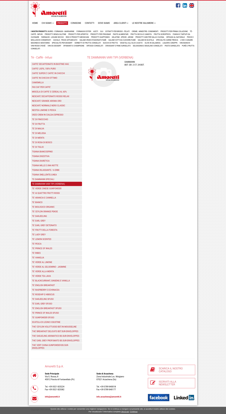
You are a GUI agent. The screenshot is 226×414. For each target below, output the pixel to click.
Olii (101, 31)
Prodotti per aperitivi (78, 34)
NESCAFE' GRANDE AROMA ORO (46, 101)
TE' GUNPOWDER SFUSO (43, 317)
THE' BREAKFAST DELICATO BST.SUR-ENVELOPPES (55, 331)
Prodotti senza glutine (55, 34)
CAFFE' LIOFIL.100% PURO (44, 69)
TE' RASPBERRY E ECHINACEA (45, 290)
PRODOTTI (62, 23)
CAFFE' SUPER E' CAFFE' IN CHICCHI (48, 73)
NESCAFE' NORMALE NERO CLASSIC (48, 105)
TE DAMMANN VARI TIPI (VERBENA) (48, 184)
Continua (133, 412)
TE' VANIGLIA (38, 257)
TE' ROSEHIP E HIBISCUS (43, 294)
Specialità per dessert (62, 43)
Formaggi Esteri (83, 31)
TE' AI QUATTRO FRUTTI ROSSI (46, 193)
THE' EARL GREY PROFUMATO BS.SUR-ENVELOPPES (55, 340)
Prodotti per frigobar (101, 34)
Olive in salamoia (153, 43)
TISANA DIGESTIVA (40, 156)
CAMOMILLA (38, 82)
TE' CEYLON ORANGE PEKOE (45, 211)
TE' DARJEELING (39, 216)
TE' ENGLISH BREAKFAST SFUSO (47, 308)
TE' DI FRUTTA (38, 124)
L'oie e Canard (186, 40)
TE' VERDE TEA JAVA (41, 276)
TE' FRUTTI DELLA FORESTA (44, 230)
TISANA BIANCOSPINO (42, 151)
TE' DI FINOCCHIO (40, 119)
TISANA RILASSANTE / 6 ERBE (46, 170)
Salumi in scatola (146, 40)
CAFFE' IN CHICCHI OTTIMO (44, 78)
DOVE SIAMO (104, 23)
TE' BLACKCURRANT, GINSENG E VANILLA (51, 281)
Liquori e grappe (170, 43)
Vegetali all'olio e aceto (131, 43)
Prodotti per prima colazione (174, 31)
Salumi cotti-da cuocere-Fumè (122, 40)
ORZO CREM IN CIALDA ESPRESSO (47, 115)
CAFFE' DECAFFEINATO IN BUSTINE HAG (50, 64)
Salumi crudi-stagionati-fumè (93, 40)
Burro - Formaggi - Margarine (61, 31)
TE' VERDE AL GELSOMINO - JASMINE (49, 267)
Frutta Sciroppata (162, 34)
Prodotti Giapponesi (100, 37)
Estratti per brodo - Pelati (117, 31)
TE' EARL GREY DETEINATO (44, 225)
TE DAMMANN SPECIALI (43, 179)
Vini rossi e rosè (38, 46)
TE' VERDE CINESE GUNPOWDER (46, 188)
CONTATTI (89, 23)
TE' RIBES (36, 253)
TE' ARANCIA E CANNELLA (44, 198)
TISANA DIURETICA (41, 161)
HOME (35, 23)
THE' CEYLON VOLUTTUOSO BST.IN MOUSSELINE (54, 327)
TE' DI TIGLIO (38, 147)
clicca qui (125, 412)
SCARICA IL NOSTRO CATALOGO (171, 370)
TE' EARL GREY (39, 221)
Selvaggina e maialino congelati (148, 46)
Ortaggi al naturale (175, 37)
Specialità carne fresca (167, 40)
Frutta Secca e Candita (141, 34)
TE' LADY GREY (39, 234)
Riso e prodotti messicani (77, 37)
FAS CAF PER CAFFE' (41, 87)
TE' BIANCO (37, 202)
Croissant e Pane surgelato (118, 46)
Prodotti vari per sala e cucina (149, 37)
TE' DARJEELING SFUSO (43, 299)
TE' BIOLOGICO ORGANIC (43, 207)
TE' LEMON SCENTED (41, 239)
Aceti (95, 31)
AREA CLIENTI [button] (121, 23)
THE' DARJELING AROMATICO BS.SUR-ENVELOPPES (55, 336)
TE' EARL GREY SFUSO (42, 304)
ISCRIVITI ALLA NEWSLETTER (167, 383)
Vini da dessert (54, 46)
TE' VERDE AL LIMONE (42, 262)
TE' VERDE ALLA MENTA (43, 271)
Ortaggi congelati (94, 46)
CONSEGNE (76, 23)
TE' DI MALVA (38, 128)
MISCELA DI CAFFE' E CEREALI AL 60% (49, 92)
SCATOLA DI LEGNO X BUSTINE (46, 322)
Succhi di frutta (110, 43)
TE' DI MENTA (38, 138)
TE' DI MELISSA (39, 133)
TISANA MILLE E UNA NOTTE (45, 165)
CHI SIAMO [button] (48, 23)
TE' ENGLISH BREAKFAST (43, 285)
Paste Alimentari (120, 34)
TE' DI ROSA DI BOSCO (42, 142)
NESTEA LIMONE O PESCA (44, 110)
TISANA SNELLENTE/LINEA (44, 175)
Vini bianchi (185, 43)
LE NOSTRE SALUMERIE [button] (144, 23)
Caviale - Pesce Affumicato (65, 40)
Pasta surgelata (172, 46)
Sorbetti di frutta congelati (88, 43)
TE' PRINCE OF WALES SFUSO (45, 313)
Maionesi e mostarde (40, 43)
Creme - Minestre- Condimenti (145, 31)
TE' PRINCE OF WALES (42, 248)
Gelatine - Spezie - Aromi (122, 37)
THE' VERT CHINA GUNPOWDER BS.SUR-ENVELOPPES (50, 346)
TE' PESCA (37, 244)
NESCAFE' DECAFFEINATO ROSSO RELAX (50, 96)
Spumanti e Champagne (73, 46)
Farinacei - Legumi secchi (52, 37)
